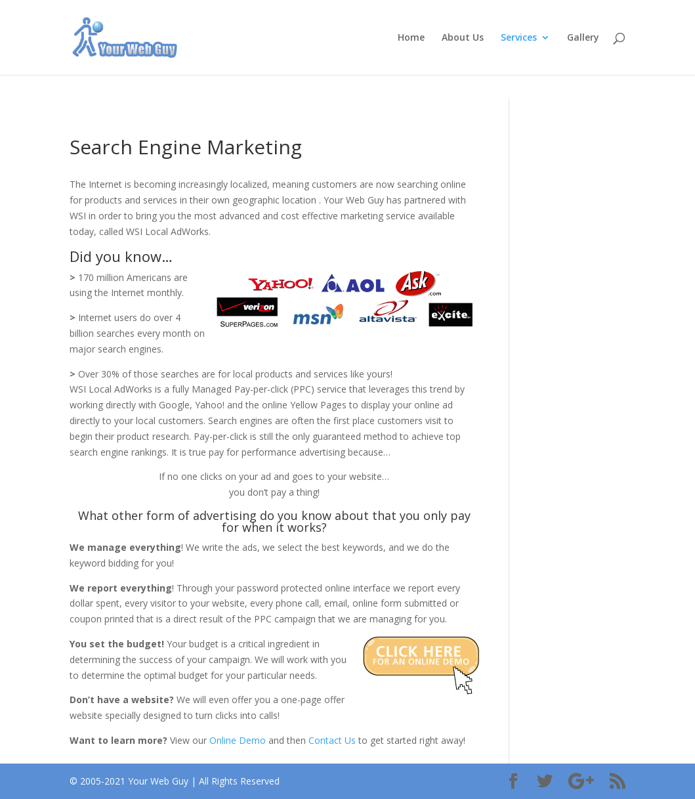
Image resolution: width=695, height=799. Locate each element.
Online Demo (238, 740)
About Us (463, 38)
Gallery (583, 38)
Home (411, 38)
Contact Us (333, 740)
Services (519, 38)
